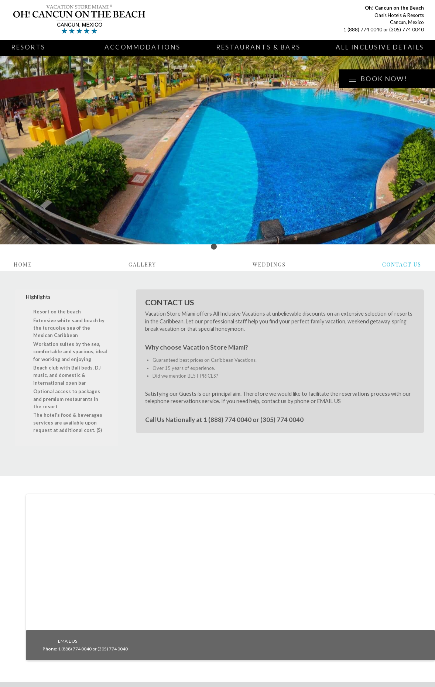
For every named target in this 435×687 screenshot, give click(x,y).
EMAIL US (329, 401)
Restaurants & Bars (258, 47)
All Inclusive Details (380, 47)
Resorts (28, 47)
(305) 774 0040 (406, 29)
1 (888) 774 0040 (362, 29)
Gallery (142, 264)
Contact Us (401, 264)
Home (23, 264)
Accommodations (143, 47)
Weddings (269, 264)
